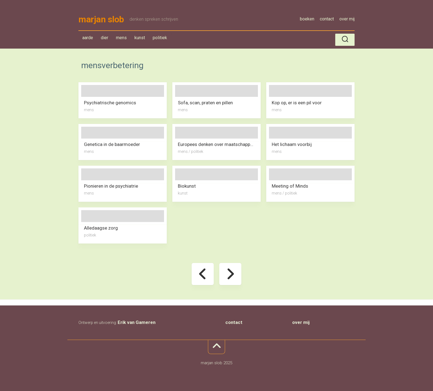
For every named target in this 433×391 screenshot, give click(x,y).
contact (327, 19)
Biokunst (187, 186)
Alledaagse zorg (101, 227)
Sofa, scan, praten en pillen (205, 102)
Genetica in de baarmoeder (112, 144)
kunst (139, 37)
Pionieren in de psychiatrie (111, 186)
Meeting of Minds (290, 186)
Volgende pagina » (230, 274)
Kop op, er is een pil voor (297, 102)
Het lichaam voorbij (292, 144)
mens (121, 37)
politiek (160, 37)
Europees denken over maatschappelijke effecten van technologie (219, 144)
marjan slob (101, 19)
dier (104, 37)
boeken (307, 19)
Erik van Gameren (136, 322)
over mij (347, 19)
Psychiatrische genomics (110, 102)
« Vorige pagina (203, 274)
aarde (87, 37)
